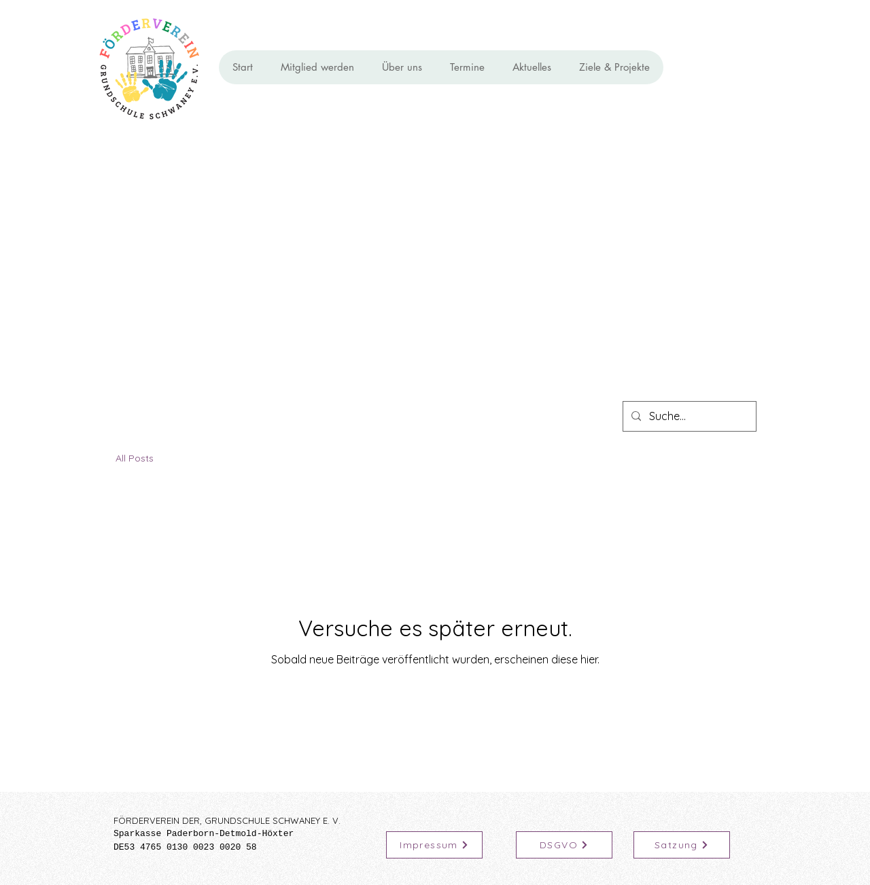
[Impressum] (434, 844)
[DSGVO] (564, 844)
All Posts (135, 458)
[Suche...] (688, 416)
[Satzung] (681, 844)
